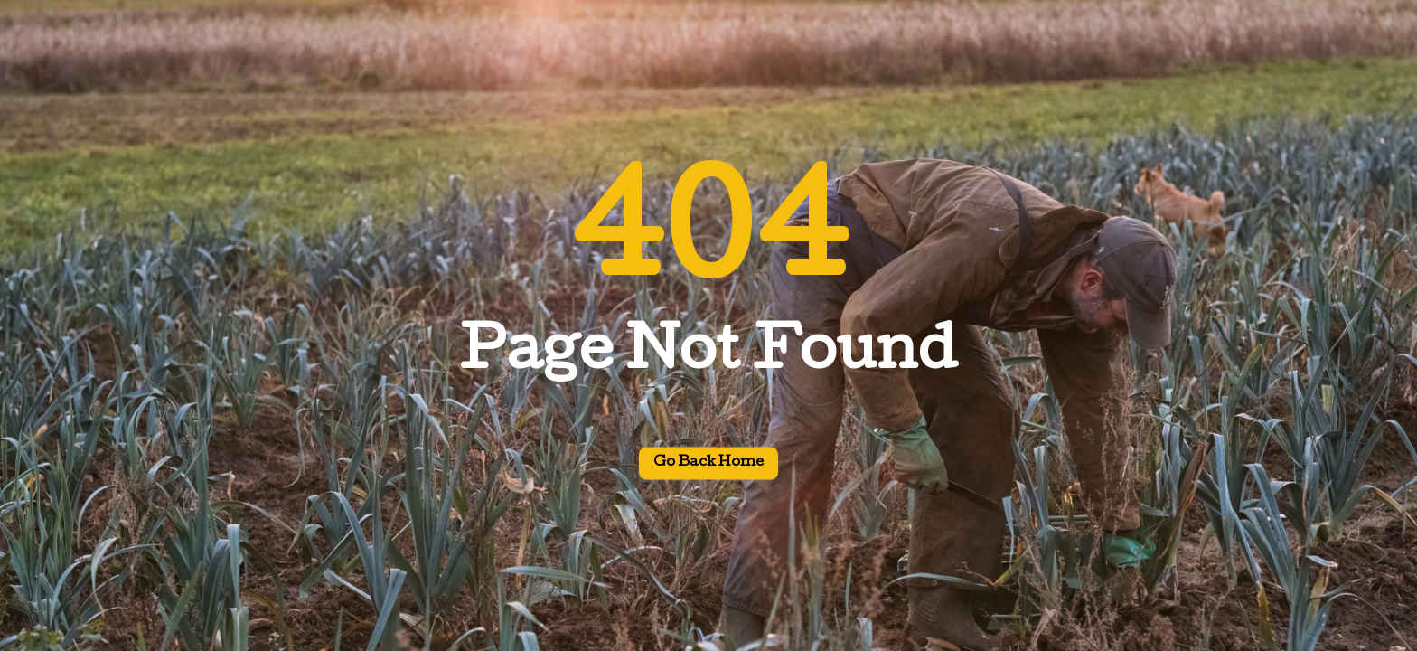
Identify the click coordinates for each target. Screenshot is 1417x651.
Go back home (708, 464)
